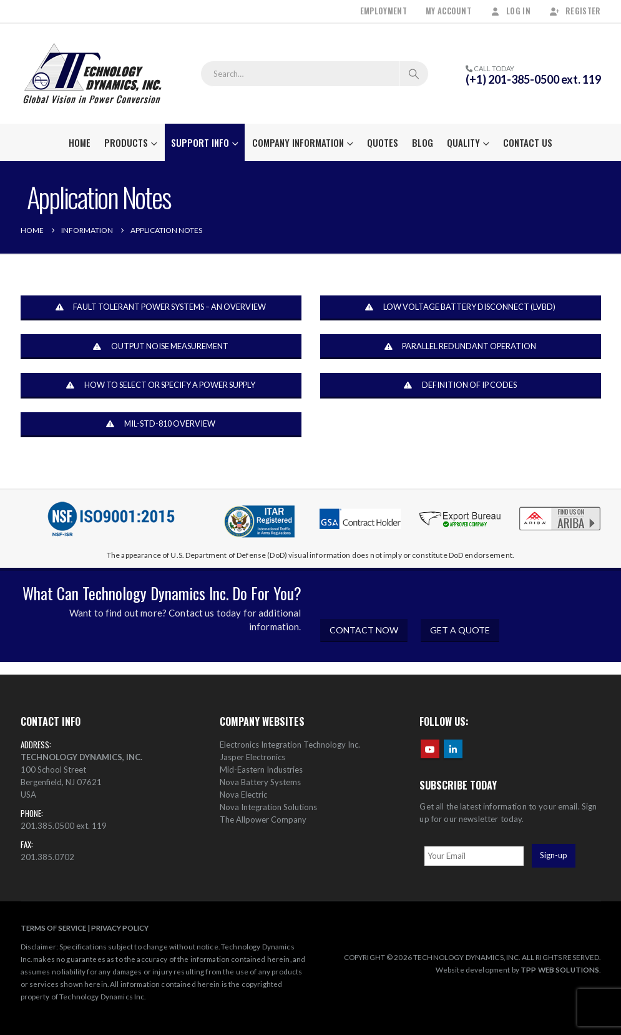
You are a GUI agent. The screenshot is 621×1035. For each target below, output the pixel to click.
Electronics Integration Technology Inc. (290, 745)
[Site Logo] (92, 74)
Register (575, 11)
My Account (448, 11)
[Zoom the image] (559, 509)
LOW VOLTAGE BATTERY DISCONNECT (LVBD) (460, 307)
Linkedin (453, 749)
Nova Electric (243, 795)
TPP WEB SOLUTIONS (560, 969)
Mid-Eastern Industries (261, 770)
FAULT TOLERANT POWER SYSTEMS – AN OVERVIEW (161, 307)
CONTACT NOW (364, 630)
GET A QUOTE (460, 630)
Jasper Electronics (252, 757)
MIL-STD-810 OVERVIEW (160, 424)
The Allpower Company (263, 820)
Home (79, 142)
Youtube (430, 749)
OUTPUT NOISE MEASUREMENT (160, 346)
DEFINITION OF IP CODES (460, 385)
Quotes (382, 142)
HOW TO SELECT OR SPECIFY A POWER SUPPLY (160, 385)
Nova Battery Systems (260, 782)
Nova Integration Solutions (268, 807)
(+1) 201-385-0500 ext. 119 (533, 79)
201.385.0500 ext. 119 (64, 826)
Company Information (298, 142)
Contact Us (527, 142)
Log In (510, 11)
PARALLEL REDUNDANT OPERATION (460, 346)
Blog (422, 142)
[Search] (413, 73)
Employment (383, 11)
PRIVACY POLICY (120, 927)
